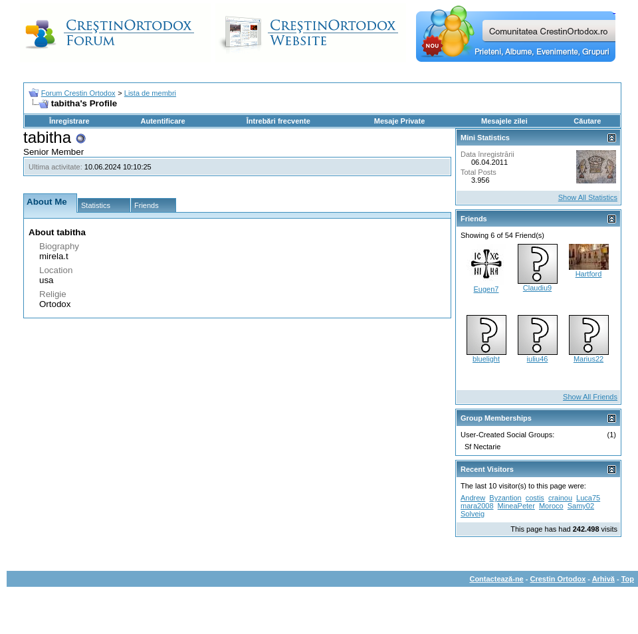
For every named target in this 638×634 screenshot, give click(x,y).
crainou (560, 498)
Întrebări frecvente (278, 121)
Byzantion (505, 498)
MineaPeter (516, 506)
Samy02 (581, 506)
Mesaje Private (399, 121)
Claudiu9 (537, 288)
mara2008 (477, 506)
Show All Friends (590, 397)
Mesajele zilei (504, 121)
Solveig (472, 514)
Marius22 (588, 359)
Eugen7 (486, 289)
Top (627, 579)
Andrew (473, 498)
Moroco (551, 506)
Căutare (587, 121)
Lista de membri (150, 93)
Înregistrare (69, 121)
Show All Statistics (587, 197)
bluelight (486, 359)
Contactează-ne (496, 579)
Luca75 (588, 498)
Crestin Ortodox (558, 579)
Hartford (589, 274)
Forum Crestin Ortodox (78, 93)
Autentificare (162, 121)
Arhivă (603, 579)
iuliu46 (537, 359)
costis (535, 498)
